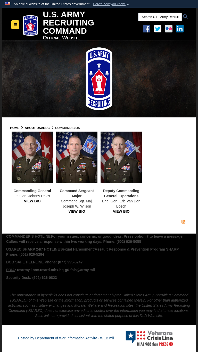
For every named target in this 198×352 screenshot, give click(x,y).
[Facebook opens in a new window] (146, 28)
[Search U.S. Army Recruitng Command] (160, 17)
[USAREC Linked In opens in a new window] (181, 28)
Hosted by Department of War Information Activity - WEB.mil (66, 338)
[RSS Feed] (183, 222)
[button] (111, 4)
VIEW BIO (32, 201)
